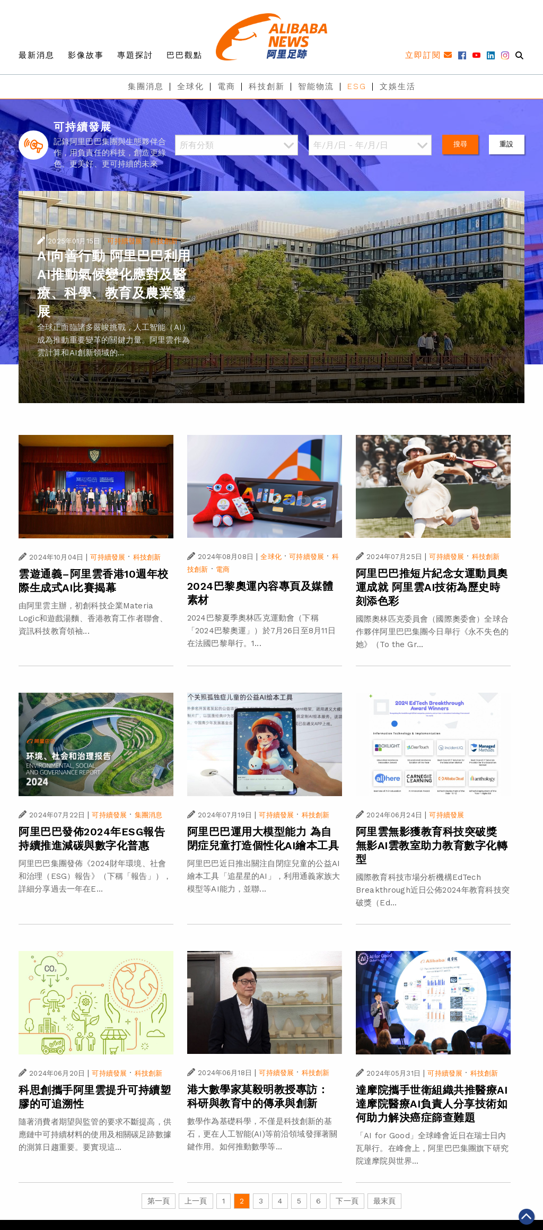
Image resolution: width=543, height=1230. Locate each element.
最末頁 (384, 1201)
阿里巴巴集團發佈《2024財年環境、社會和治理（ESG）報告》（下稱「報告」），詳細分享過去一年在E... (95, 876)
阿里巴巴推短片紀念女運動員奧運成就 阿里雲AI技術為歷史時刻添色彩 (432, 587)
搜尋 (460, 144)
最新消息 (37, 55)
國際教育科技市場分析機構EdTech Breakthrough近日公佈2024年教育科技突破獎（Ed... (433, 890)
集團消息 (146, 86)
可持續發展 (124, 241)
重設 (506, 144)
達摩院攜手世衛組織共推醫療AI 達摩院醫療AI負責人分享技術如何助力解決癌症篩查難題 (432, 1104)
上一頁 (196, 1201)
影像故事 (86, 55)
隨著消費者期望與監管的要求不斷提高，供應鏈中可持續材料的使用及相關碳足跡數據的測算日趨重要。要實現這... (95, 1134)
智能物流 (316, 86)
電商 (226, 86)
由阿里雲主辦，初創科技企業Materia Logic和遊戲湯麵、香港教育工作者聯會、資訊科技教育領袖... (93, 618)
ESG (356, 86)
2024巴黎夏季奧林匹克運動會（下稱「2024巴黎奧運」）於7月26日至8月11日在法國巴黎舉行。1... (261, 630)
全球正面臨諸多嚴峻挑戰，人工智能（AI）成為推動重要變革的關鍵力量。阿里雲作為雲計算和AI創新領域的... (113, 339)
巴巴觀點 (185, 55)
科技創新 (267, 86)
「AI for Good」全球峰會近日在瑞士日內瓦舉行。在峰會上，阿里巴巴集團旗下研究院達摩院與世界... (432, 1148)
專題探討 (135, 55)
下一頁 (347, 1201)
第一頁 (158, 1201)
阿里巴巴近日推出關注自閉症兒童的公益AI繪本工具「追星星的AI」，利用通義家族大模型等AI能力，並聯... (263, 876)
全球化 (190, 86)
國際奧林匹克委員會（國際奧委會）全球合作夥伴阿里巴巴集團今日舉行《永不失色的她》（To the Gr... (432, 631)
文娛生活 (398, 86)
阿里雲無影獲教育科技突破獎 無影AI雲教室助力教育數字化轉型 (432, 845)
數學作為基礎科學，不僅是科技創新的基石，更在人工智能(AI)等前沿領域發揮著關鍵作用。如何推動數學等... (262, 1134)
